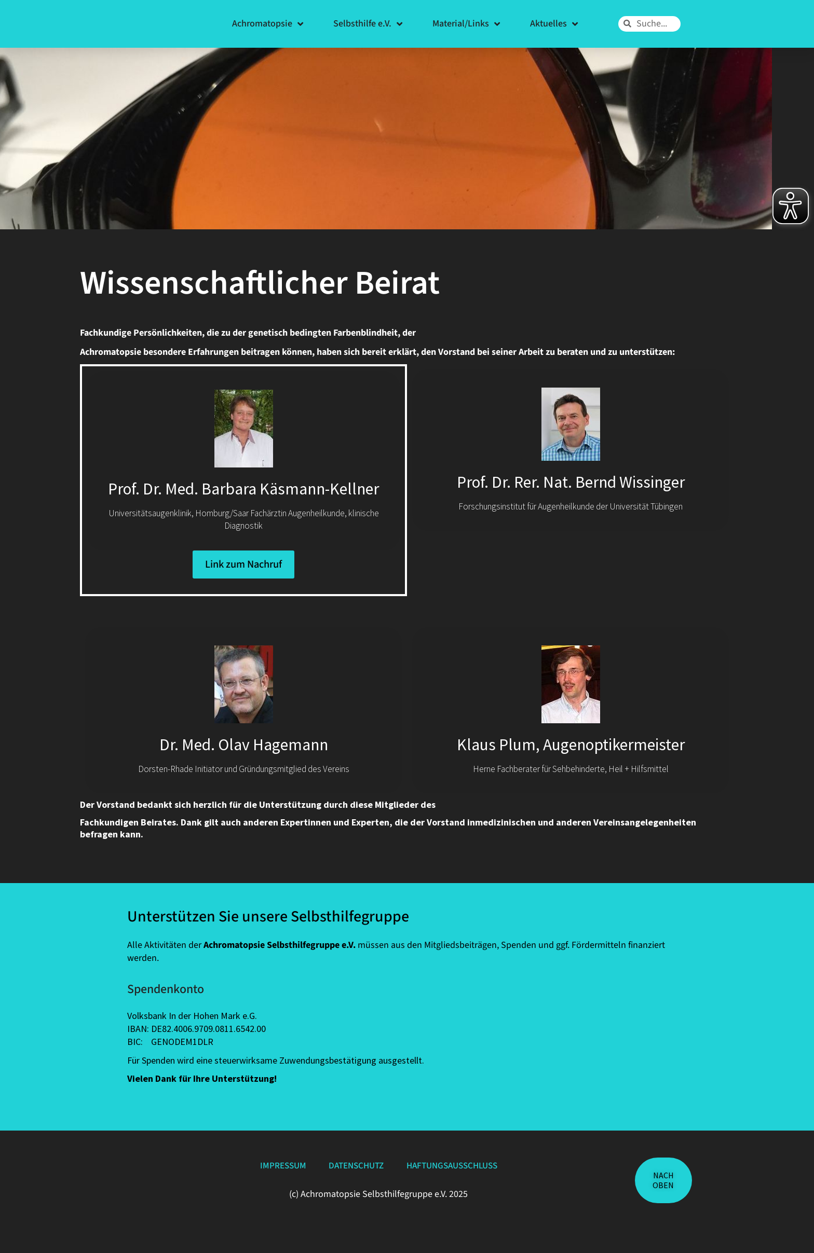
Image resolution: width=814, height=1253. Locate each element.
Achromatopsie (267, 24)
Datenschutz (353, 1187)
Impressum (269, 1187)
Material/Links (466, 24)
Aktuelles (554, 24)
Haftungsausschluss (462, 1187)
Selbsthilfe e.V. (367, 24)
